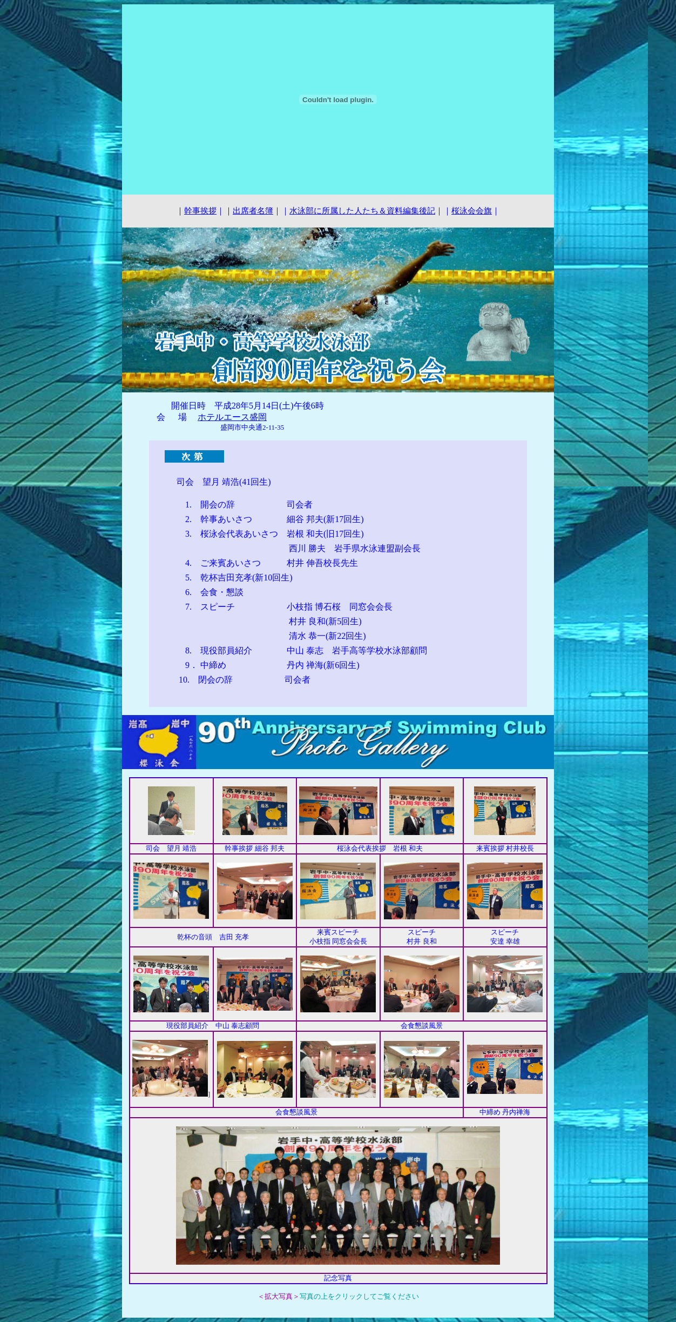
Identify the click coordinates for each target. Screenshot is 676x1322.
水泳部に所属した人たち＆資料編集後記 (362, 210)
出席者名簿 (253, 210)
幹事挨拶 (200, 210)
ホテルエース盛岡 (232, 417)
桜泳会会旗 (471, 210)
